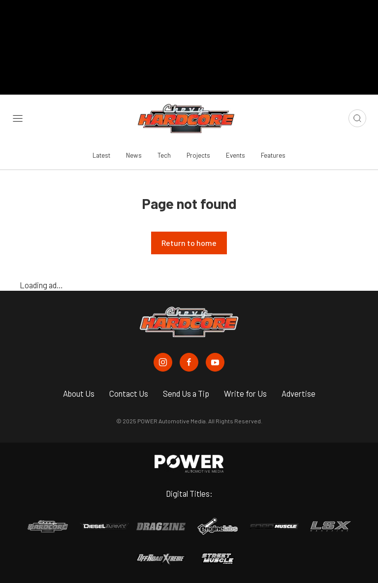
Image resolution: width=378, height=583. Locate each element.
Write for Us (245, 393)
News (134, 155)
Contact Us (128, 393)
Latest (101, 155)
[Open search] (357, 118)
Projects (198, 155)
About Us (78, 393)
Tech (164, 155)
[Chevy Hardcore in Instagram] (163, 362)
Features (273, 155)
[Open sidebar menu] (18, 118)
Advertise (298, 393)
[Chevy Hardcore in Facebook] (189, 362)
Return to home (189, 242)
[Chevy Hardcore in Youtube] (215, 362)
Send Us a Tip (186, 393)
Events (235, 155)
